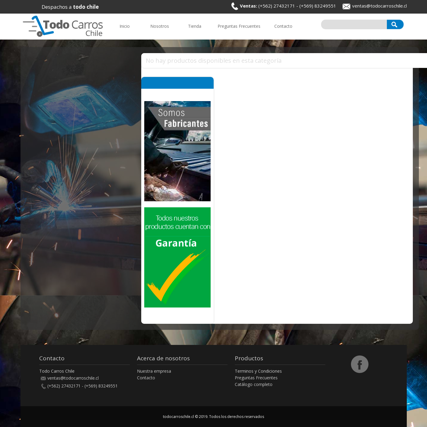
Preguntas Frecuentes (256, 378)
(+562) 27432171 (276, 6)
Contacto (146, 378)
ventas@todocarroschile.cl (379, 6)
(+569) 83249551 (317, 6)
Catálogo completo (253, 384)
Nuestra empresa (154, 371)
